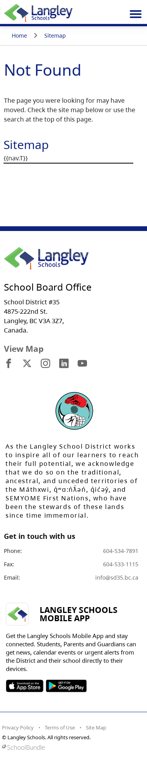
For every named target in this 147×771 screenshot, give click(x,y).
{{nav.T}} (16, 158)
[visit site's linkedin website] (64, 364)
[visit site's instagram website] (45, 364)
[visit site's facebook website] (8, 364)
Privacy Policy (18, 727)
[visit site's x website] (27, 364)
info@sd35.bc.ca (116, 577)
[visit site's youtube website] (82, 364)
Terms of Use (60, 727)
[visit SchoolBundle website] (71, 747)
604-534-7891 (120, 551)
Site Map (96, 727)
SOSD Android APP (66, 686)
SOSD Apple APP (25, 686)
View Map (24, 348)
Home (19, 35)
